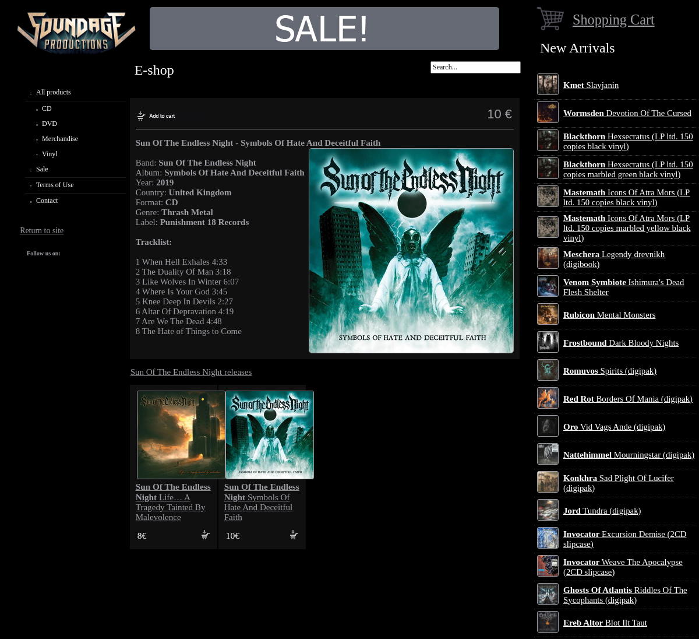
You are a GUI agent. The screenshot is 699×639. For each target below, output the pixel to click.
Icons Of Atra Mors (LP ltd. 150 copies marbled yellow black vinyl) (627, 228)
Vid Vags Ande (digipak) (614, 426)
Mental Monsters (609, 315)
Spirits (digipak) (609, 370)
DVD (49, 124)
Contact (47, 200)
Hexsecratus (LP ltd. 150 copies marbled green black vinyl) (628, 169)
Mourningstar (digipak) (628, 454)
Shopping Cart (614, 19)
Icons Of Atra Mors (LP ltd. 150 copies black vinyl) (626, 197)
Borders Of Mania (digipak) (628, 398)
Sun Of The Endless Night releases (191, 372)
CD (47, 108)
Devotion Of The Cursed (627, 113)
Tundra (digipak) (602, 510)
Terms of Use (54, 185)
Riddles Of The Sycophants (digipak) (625, 595)
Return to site (41, 230)
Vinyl (50, 154)
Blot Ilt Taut (605, 622)
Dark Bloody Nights (621, 342)
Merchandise (60, 139)
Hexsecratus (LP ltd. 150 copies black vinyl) (628, 141)
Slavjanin (591, 85)
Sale (42, 169)
